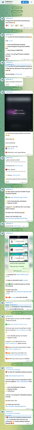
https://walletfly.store (22, 330)
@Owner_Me (16, 175)
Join (24, 2)
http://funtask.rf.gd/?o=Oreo (19, 324)
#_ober (11, 40)
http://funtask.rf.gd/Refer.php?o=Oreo (16, 355)
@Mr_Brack (10, 148)
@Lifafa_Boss (19, 165)
